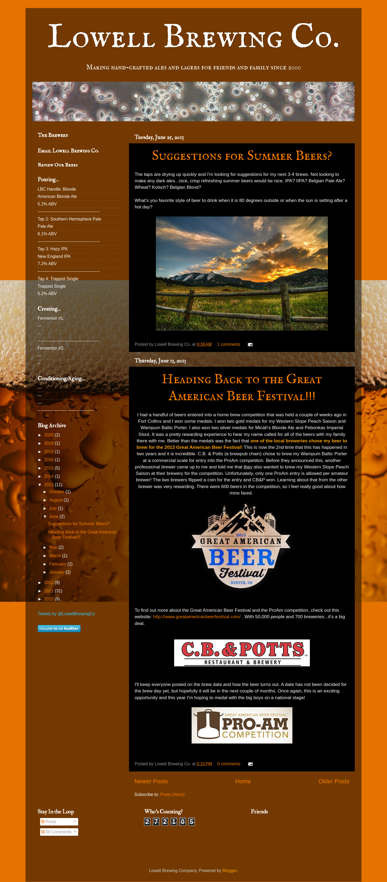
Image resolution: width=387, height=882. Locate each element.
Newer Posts (151, 781)
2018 (49, 451)
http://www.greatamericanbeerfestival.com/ (197, 616)
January (57, 572)
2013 (49, 484)
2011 (49, 591)
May (53, 547)
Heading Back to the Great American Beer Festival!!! (242, 388)
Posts (48, 821)
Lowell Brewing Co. (193, 38)
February (58, 564)
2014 (49, 476)
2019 (49, 443)
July (53, 508)
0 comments (229, 764)
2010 (49, 599)
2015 (49, 468)
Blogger (230, 870)
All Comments (56, 832)
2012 (49, 582)
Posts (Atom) (172, 794)
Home (243, 781)
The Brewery (53, 135)
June (54, 516)
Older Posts (333, 781)
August (56, 500)
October (57, 491)
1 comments (228, 344)
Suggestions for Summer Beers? (242, 156)
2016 (49, 459)
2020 (49, 435)
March (55, 555)
